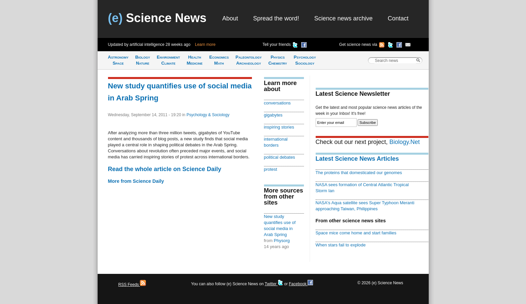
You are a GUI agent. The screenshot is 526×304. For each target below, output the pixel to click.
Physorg (282, 240)
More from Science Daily (136, 181)
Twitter (274, 284)
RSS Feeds (132, 284)
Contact (398, 18)
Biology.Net (404, 142)
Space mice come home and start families (356, 232)
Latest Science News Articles (357, 158)
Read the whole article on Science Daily (164, 169)
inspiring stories (279, 127)
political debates (279, 157)
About (230, 18)
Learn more (205, 44)
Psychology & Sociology (208, 114)
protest (270, 169)
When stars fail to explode (341, 244)
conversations (277, 102)
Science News (157, 18)
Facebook (301, 284)
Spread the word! (276, 18)
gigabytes (273, 115)
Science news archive (343, 18)
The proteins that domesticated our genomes (359, 172)
